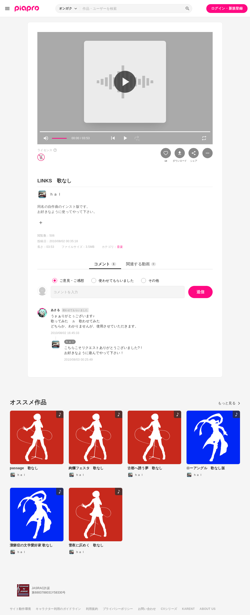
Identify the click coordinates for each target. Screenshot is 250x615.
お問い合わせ (147, 609)
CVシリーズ (169, 609)
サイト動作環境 (20, 609)
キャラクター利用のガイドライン (58, 609)
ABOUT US (208, 609)
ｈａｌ (69, 342)
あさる (55, 310)
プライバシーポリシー (118, 609)
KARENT (188, 609)
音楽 (120, 247)
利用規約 (92, 609)
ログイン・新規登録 (227, 8)
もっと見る (229, 403)
